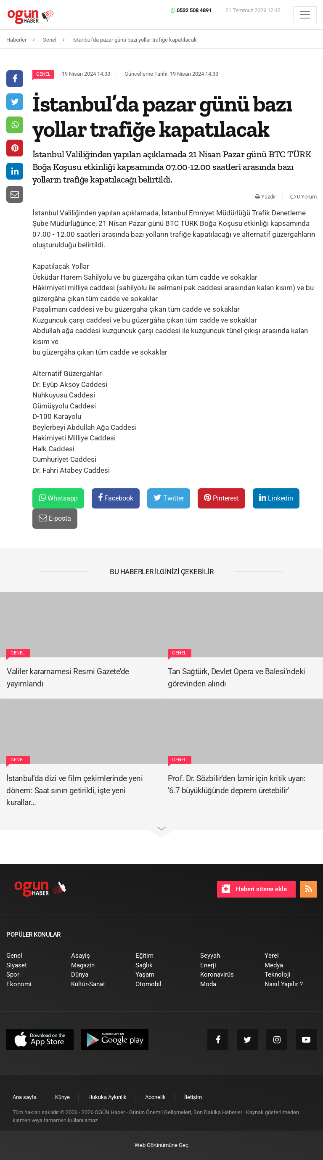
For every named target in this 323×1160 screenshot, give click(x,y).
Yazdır (265, 196)
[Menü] (305, 14)
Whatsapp (58, 497)
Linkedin (276, 497)
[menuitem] (32, 956)
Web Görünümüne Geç (161, 1145)
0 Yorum (303, 196)
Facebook (115, 497)
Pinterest (221, 497)
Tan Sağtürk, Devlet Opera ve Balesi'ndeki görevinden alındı (236, 678)
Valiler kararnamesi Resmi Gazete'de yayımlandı (68, 678)
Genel (43, 74)
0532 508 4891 (191, 10)
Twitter (169, 497)
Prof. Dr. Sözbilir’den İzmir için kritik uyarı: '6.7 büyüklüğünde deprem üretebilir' (237, 784)
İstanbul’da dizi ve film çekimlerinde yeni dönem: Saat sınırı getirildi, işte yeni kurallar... (74, 790)
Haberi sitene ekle (254, 889)
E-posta (55, 518)
